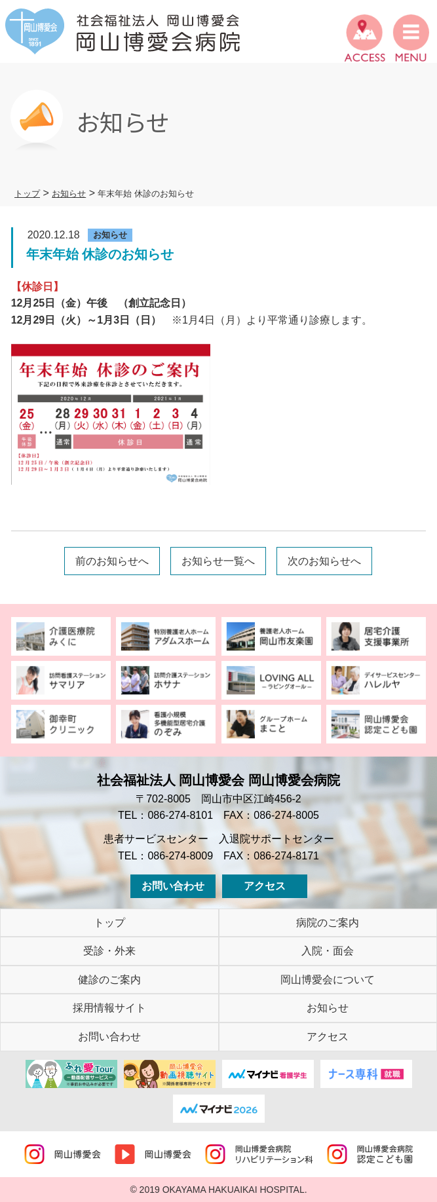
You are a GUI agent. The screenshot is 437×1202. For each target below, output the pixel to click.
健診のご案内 (109, 979)
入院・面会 (327, 950)
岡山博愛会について (327, 979)
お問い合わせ (173, 886)
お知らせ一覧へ (218, 561)
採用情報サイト (109, 1007)
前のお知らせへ (112, 561)
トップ (109, 922)
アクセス (265, 886)
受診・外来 (109, 950)
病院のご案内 (327, 922)
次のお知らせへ (324, 561)
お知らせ (328, 1007)
